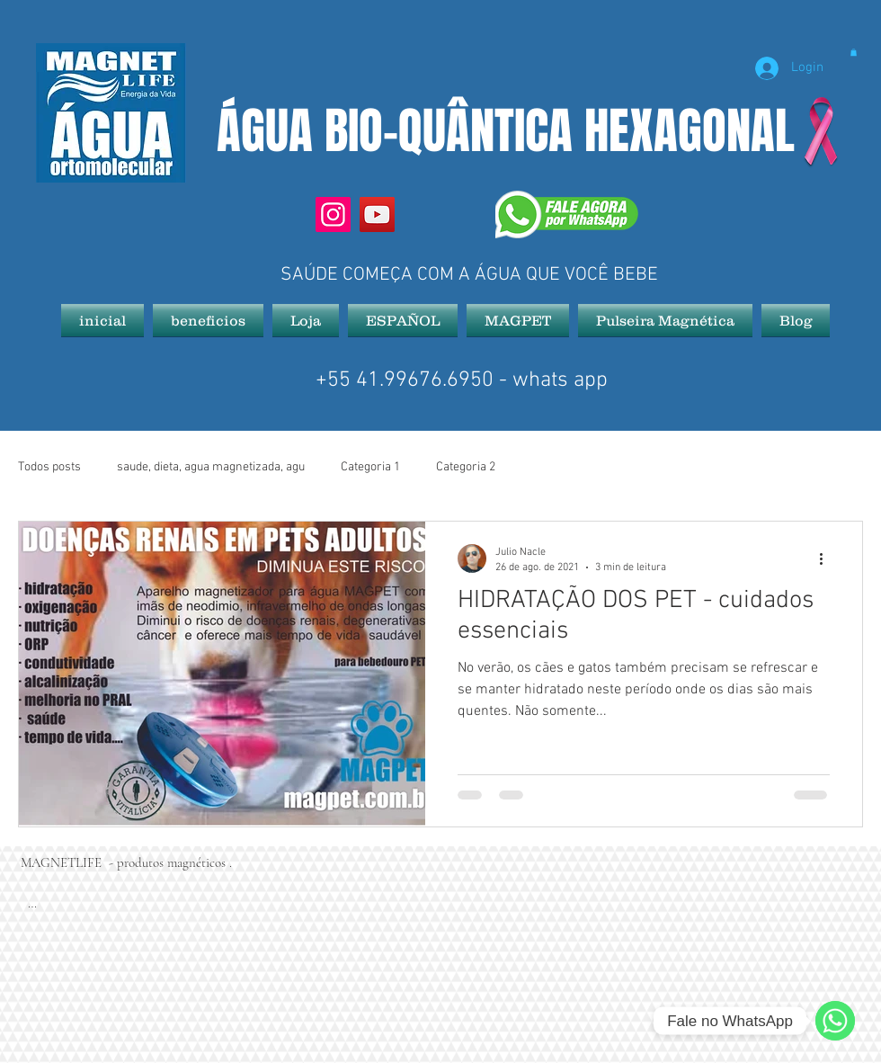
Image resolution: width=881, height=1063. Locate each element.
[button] (853, 52)
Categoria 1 (370, 467)
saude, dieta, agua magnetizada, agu (211, 467)
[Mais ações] (827, 558)
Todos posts (49, 467)
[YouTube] (377, 214)
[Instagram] (333, 214)
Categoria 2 (465, 467)
